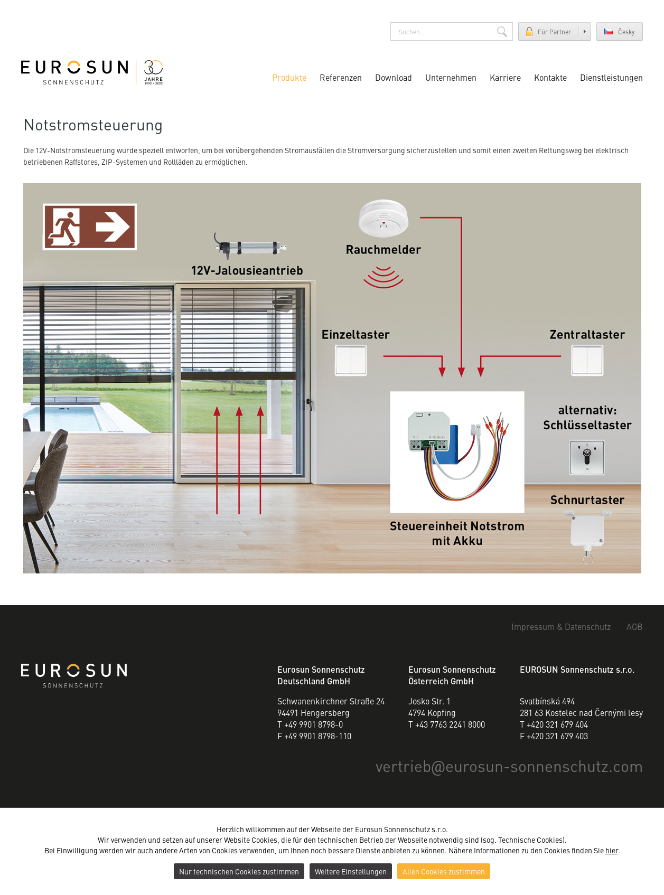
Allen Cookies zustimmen (444, 871)
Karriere (505, 77)
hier (611, 850)
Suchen (502, 31)
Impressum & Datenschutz (561, 626)
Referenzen (341, 77)
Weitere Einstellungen (351, 871)
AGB (634, 626)
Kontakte (550, 77)
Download (393, 77)
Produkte (289, 77)
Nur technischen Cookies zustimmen (239, 871)
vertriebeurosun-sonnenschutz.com (509, 765)
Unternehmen (450, 77)
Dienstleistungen (611, 77)
